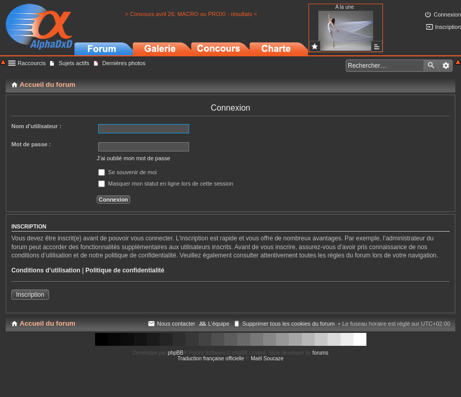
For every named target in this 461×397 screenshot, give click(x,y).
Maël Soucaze (267, 358)
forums (321, 353)
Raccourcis (31, 63)
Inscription (30, 294)
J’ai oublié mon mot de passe (133, 158)
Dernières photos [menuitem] (124, 63)
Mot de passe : (31, 144)
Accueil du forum (47, 323)
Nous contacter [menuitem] (176, 323)
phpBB (175, 353)
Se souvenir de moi (127, 172)
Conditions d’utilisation (45, 270)
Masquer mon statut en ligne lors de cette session (165, 183)
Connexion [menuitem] (447, 14)
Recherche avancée (446, 65)
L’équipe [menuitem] (218, 323)
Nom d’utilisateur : (36, 126)
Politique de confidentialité (124, 270)
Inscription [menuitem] (448, 27)
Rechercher (431, 65)
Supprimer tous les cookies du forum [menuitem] (288, 323)
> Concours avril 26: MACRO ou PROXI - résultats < (191, 14)
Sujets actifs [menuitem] (73, 63)
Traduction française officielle (210, 358)
